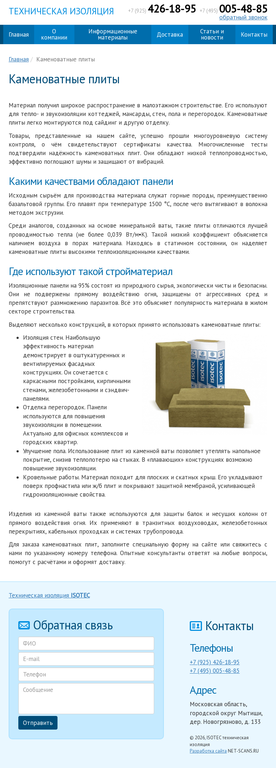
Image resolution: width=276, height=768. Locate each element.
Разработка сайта (208, 751)
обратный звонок (243, 17)
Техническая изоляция (61, 11)
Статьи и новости (212, 34)
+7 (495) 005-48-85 (215, 671)
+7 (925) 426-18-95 (215, 662)
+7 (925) (162, 10)
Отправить (38, 723)
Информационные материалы (112, 34)
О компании (54, 34)
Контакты (254, 34)
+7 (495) (233, 10)
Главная (19, 34)
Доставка (170, 34)
